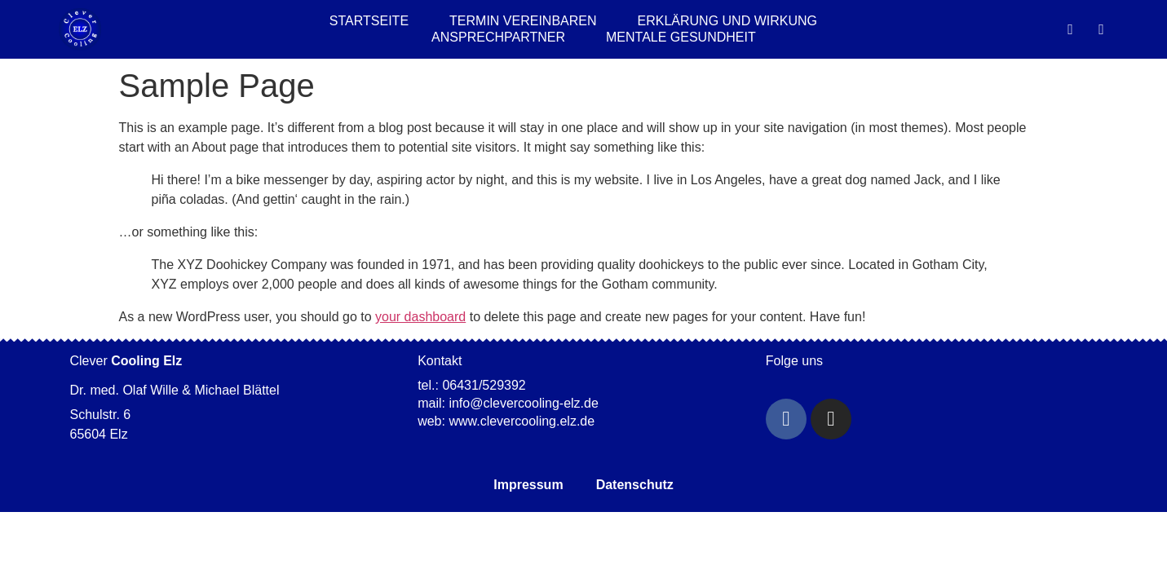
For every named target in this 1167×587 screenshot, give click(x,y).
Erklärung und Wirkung (727, 21)
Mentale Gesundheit (681, 37)
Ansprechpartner (498, 37)
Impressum (528, 485)
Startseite (369, 21)
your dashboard (420, 317)
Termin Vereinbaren (522, 21)
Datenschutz (635, 485)
